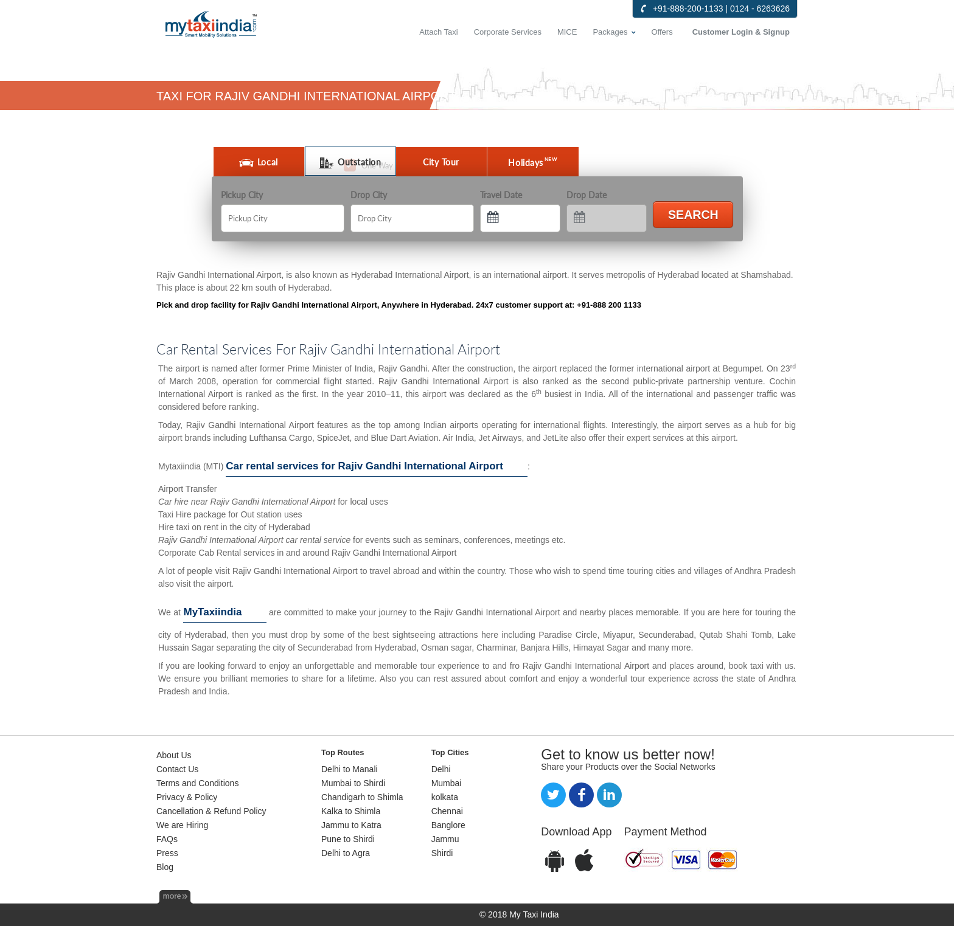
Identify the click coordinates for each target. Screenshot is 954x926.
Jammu (445, 839)
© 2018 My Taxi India (519, 914)
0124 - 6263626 (760, 8)
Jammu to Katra (351, 825)
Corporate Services (507, 31)
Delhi (441, 769)
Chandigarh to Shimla (362, 797)
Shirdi (442, 853)
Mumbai (446, 783)
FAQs (167, 839)
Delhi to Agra (345, 853)
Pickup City (242, 195)
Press (167, 853)
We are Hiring (182, 825)
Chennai (447, 811)
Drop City (368, 195)
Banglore (448, 825)
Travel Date (501, 195)
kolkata (444, 797)
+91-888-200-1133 (688, 8)
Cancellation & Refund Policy (211, 811)
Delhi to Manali (349, 769)
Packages (610, 31)
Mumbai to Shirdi (353, 783)
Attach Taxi (438, 31)
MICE (567, 31)
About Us (174, 755)
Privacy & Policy (186, 797)
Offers (662, 31)
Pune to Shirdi (348, 839)
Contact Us (177, 769)
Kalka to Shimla (350, 811)
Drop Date (586, 195)
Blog (164, 867)
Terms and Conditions (197, 783)
